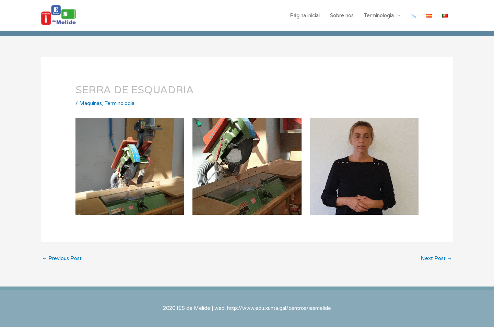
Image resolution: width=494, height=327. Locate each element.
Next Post (436, 258)
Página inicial (305, 15)
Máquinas (90, 103)
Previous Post (62, 258)
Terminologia (379, 15)
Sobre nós (342, 15)
